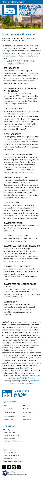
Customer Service (9, 412)
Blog (24, 416)
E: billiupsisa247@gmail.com (13, 441)
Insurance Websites (11, 375)
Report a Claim (8, 419)
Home (5, 405)
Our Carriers (27, 412)
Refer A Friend (28, 409)
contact (24, 368)
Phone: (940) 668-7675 (11, 455)
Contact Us (27, 419)
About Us (26, 405)
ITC (32, 383)
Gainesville (18, 2)
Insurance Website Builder (23, 378)
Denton (6, 2)
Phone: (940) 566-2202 (11, 435)
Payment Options (9, 416)
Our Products (7, 409)
